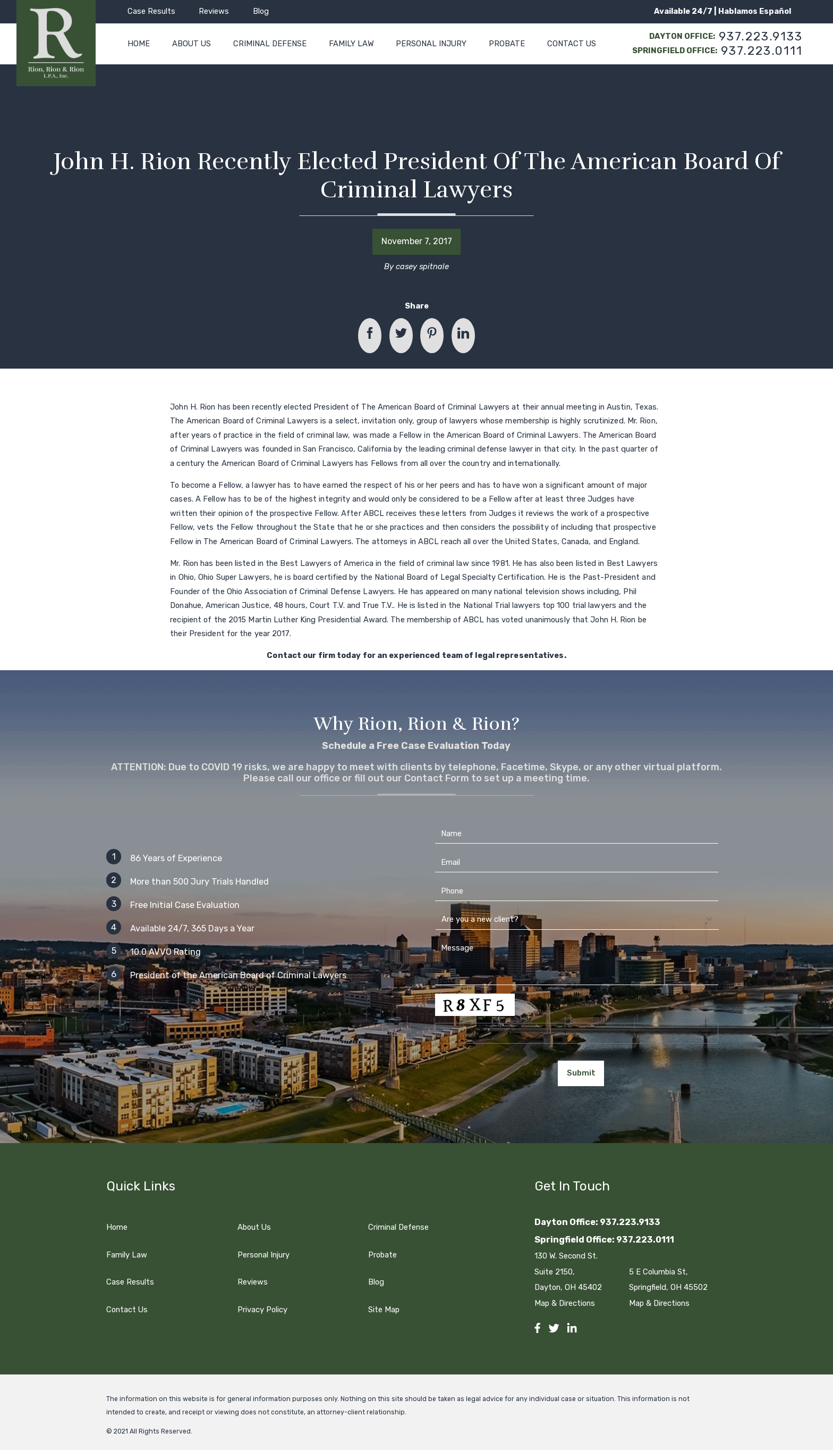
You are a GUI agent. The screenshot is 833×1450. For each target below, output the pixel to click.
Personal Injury (263, 1255)
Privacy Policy (262, 1309)
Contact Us (127, 1309)
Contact (284, 655)
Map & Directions (570, 1303)
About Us (254, 1227)
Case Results (151, 11)
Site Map (384, 1309)
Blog (261, 11)
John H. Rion (192, 407)
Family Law (126, 1255)
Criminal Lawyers (479, 407)
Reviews (214, 11)
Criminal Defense (398, 1227)
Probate (382, 1255)
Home (117, 1227)
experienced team (426, 655)
